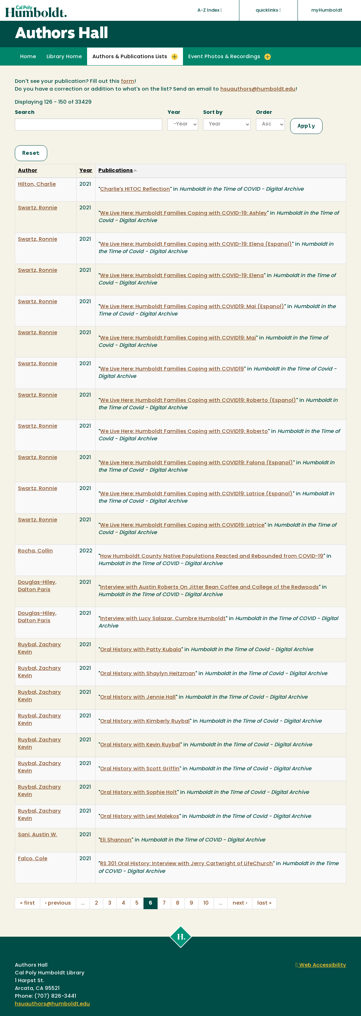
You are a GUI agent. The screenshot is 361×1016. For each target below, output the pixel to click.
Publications (117, 170)
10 (206, 903)
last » (264, 903)
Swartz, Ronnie (37, 208)
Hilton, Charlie (37, 184)
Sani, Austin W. (37, 835)
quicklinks (268, 10)
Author (27, 170)
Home (28, 57)
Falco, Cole (32, 859)
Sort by (212, 112)
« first (27, 903)
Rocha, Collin (35, 551)
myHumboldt (326, 10)
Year (173, 112)
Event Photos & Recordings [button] (224, 57)
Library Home (64, 57)
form (127, 81)
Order (264, 112)
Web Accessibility (320, 965)
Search (25, 112)
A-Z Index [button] (209, 10)
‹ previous (58, 903)
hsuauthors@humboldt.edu (257, 89)
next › (240, 903)
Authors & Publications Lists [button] (129, 57)
